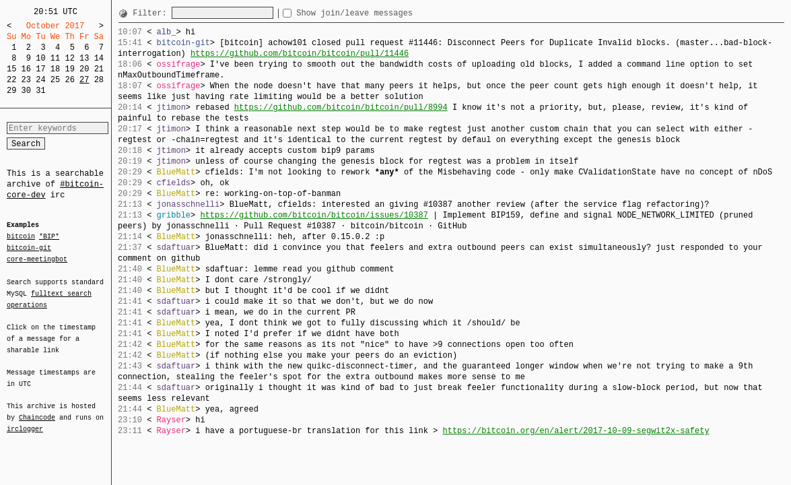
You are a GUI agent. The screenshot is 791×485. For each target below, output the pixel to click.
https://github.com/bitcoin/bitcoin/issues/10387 (313, 215)
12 (69, 58)
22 (11, 80)
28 (99, 80)
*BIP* (49, 237)
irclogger (25, 420)
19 (69, 69)
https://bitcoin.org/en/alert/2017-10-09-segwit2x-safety (575, 431)
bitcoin (21, 237)
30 (26, 90)
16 (26, 69)
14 (99, 58)
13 (84, 58)
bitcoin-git (29, 248)
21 (99, 69)
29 (11, 90)
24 (40, 80)
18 (55, 69)
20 (84, 69)
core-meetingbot (37, 258)
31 (40, 90)
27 (84, 80)
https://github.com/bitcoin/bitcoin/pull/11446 (300, 53)
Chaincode (37, 409)
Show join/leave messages (378, 13)
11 (55, 58)
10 (40, 58)
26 (69, 80)
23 (26, 80)
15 (11, 69)
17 (40, 69)
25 (55, 80)
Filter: (152, 13)
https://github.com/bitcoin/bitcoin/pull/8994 (341, 107)
